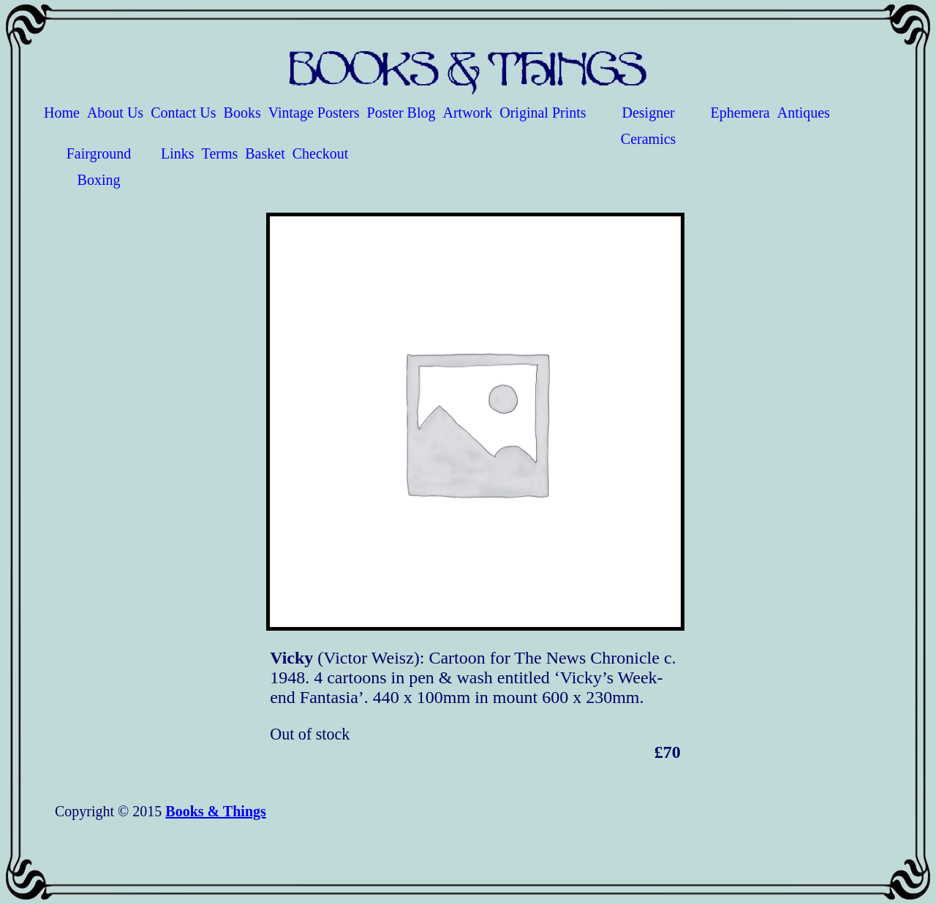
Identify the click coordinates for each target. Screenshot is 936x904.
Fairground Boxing (99, 161)
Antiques (803, 113)
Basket (264, 153)
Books (242, 113)
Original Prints (542, 113)
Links (178, 153)
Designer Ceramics (648, 121)
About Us (115, 113)
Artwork (468, 113)
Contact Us (183, 113)
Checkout (320, 153)
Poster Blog (401, 113)
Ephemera (740, 113)
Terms (220, 153)
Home (62, 113)
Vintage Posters (314, 113)
